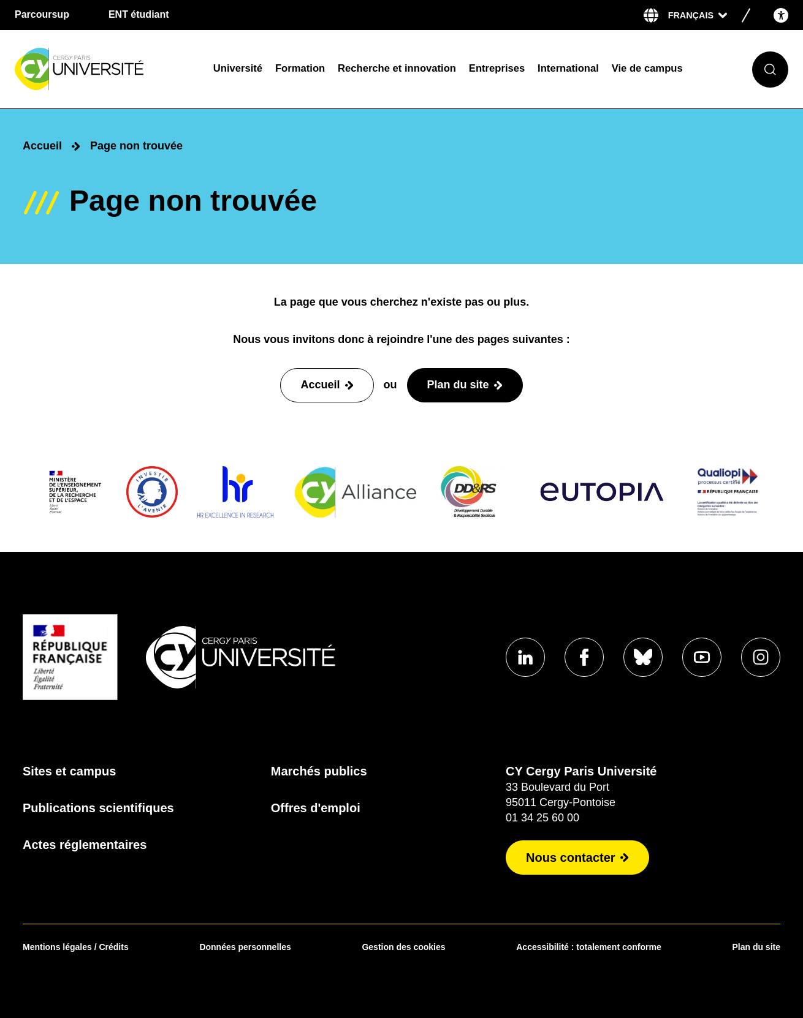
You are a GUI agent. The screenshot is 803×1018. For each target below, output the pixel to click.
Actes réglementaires (85, 844)
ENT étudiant (138, 14)
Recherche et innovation (397, 68)
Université (237, 68)
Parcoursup (42, 14)
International (568, 68)
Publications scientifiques (98, 808)
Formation (300, 68)
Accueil (42, 146)
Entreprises (497, 68)
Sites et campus (69, 771)
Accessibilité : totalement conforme (588, 947)
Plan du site (756, 947)
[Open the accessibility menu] (781, 15)
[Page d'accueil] (106, 69)
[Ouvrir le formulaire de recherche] (770, 69)
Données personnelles (245, 947)
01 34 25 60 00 (542, 818)
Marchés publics (319, 771)
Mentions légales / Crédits (76, 947)
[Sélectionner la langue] (697, 15)
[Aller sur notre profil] (525, 657)
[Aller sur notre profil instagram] (760, 657)
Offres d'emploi (315, 808)
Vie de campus (647, 68)
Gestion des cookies (403, 947)
